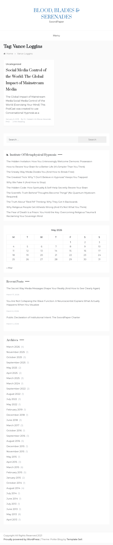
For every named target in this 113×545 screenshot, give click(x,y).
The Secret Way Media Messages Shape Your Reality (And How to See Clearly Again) (53, 288)
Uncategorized (13, 64)
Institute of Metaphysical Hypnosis (33, 155)
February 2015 (14, 472)
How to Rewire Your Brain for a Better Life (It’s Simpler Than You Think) (45, 166)
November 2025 (15, 352)
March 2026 (13, 346)
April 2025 (12, 373)
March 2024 (13, 383)
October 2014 (14, 482)
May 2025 (11, 367)
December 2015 (15, 446)
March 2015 (12, 467)
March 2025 (13, 378)
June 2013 (12, 509)
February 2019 (14, 409)
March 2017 (12, 425)
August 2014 (13, 488)
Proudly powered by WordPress (22, 539)
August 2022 (13, 394)
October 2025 (14, 357)
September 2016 (15, 435)
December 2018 (15, 414)
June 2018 (12, 420)
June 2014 (12, 498)
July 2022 (11, 399)
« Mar (9, 267)
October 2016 (14, 430)
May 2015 (11, 456)
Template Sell (74, 539)
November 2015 (15, 451)
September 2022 (16, 388)
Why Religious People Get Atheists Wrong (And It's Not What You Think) (46, 207)
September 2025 (16, 362)
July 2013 (11, 503)
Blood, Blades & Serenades (57, 13)
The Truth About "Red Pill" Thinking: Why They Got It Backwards (41, 201)
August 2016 (13, 441)
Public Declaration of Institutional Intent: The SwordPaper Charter (43, 317)
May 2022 (11, 404)
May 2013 (11, 514)
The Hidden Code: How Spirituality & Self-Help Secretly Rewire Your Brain (47, 187)
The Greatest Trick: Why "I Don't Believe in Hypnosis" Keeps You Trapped (46, 177)
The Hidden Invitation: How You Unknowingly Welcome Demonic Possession (49, 161)
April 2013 (11, 519)
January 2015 (13, 477)
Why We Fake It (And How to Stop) (26, 182)
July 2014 (11, 493)
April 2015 (11, 462)
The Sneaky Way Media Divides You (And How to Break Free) (40, 171)
